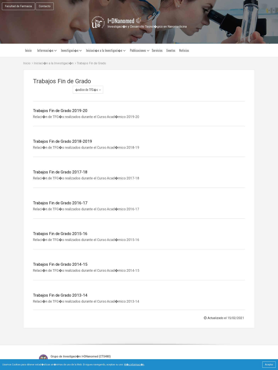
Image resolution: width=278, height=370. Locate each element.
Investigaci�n (69, 50)
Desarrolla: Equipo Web (220, 350)
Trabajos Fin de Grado (90, 63)
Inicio (28, 50)
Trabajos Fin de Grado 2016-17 (60, 194)
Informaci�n (45, 50)
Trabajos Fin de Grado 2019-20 (60, 102)
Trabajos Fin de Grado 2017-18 (60, 164)
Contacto (45, 6)
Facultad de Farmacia (18, 6)
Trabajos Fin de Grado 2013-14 (60, 287)
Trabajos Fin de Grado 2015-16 (60, 225)
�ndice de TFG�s (228, 80)
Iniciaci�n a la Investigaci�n (104, 50)
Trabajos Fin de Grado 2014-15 (60, 256)
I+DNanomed (125, 20)
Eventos (170, 50)
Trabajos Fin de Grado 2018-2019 (62, 133)
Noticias (184, 50)
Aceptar (269, 364)
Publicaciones (138, 50)
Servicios (157, 50)
